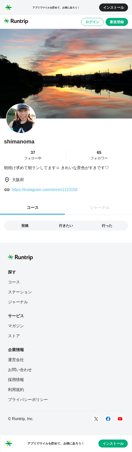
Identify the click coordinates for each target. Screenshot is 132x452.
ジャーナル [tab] (100, 207)
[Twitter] (96, 419)
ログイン (92, 22)
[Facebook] (108, 419)
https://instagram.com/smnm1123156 (44, 190)
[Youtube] (120, 419)
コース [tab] (33, 207)
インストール (113, 7)
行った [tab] (107, 226)
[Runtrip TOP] (16, 21)
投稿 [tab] (24, 226)
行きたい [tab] (66, 226)
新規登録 (117, 22)
